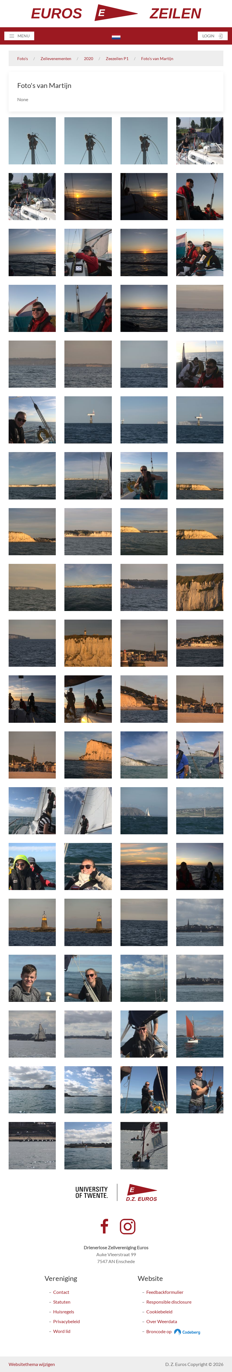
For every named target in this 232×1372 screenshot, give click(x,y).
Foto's (22, 58)
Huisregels (63, 1311)
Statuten (61, 1301)
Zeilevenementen (56, 58)
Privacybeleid (66, 1321)
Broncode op (174, 1331)
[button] (19, 36)
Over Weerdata (161, 1321)
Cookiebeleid (159, 1311)
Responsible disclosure (168, 1301)
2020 (88, 58)
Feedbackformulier (164, 1292)
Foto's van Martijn (157, 58)
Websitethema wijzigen (32, 1364)
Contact (61, 1292)
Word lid (61, 1331)
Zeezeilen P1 (117, 58)
